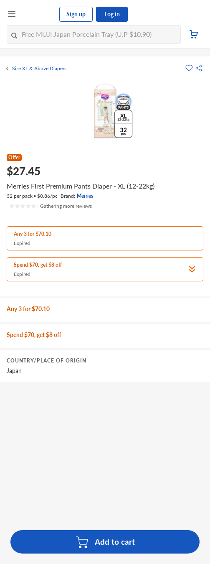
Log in (112, 14)
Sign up (76, 14)
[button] (198, 68)
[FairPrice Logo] (38, 14)
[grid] (105, 352)
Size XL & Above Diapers (39, 68)
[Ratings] (50, 206)
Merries (85, 196)
